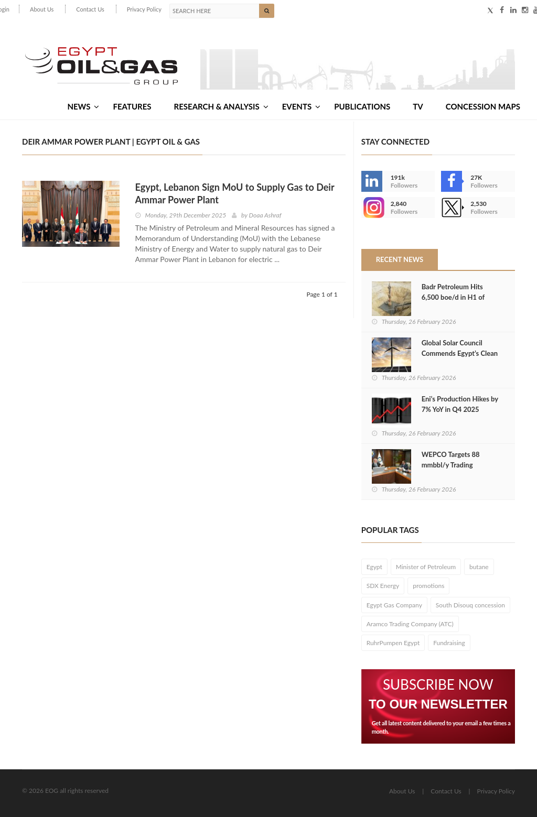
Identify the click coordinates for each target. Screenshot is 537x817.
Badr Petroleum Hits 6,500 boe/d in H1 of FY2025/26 (453, 297)
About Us (41, 9)
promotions (428, 586)
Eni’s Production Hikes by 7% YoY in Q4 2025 (460, 404)
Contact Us (90, 9)
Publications (362, 106)
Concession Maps (483, 106)
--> (371, 207)
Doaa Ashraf (265, 215)
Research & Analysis (221, 106)
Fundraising (449, 643)
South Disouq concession (470, 605)
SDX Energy (383, 586)
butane (479, 567)
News (83, 106)
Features (132, 106)
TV (418, 106)
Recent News (399, 259)
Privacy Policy (144, 9)
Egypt (374, 567)
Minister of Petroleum (426, 567)
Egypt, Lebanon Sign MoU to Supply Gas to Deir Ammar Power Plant (235, 193)
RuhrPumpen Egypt (393, 643)
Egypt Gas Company (394, 605)
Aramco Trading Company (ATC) (410, 624)
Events (301, 106)
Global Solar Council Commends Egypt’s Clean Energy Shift (460, 353)
